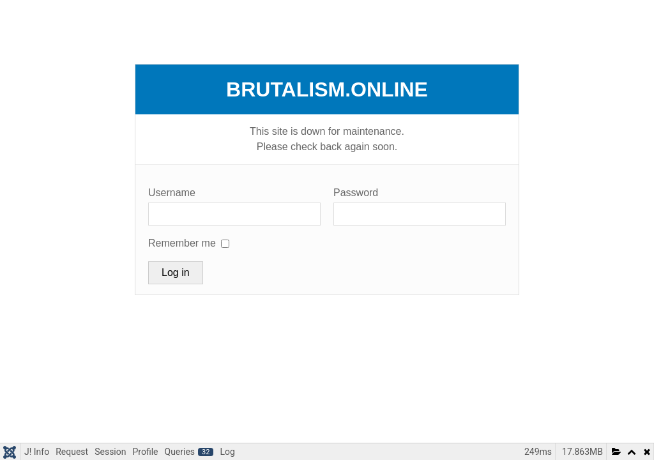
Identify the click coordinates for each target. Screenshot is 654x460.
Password (355, 192)
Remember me (182, 243)
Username (171, 192)
